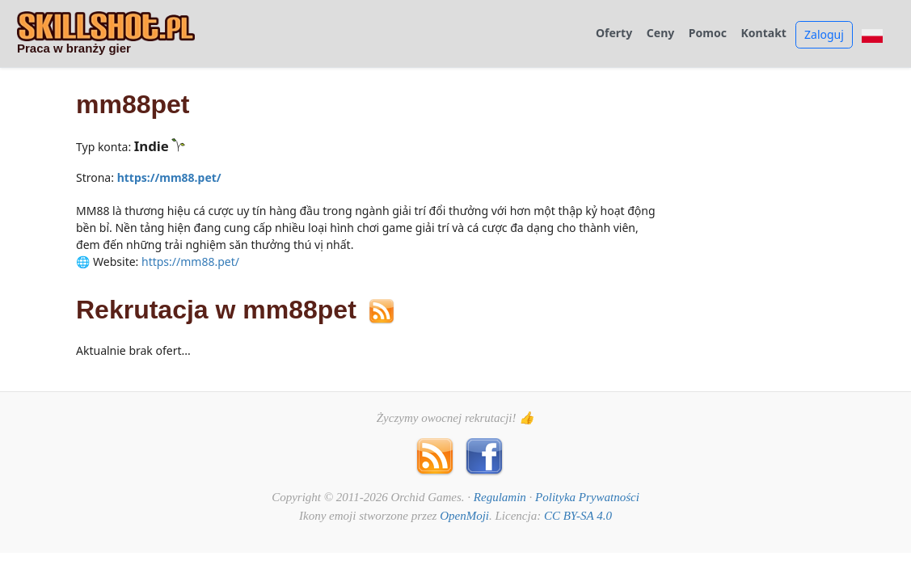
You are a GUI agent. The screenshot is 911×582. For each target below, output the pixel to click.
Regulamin (500, 497)
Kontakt (764, 33)
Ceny (660, 33)
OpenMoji (464, 515)
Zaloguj (824, 34)
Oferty (614, 33)
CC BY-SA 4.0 (578, 515)
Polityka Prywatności (587, 497)
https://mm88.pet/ (169, 177)
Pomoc (708, 33)
